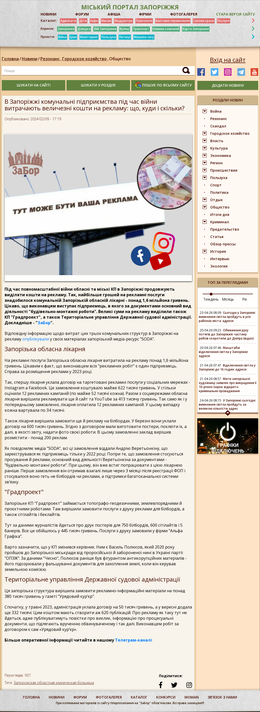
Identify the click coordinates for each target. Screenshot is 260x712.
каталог (139, 697)
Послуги (223, 21)
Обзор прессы (223, 244)
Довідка (83, 29)
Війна (62, 37)
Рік (244, 299)
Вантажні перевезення (173, 21)
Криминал (219, 221)
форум (80, 697)
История (218, 251)
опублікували (35, 339)
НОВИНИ (48, 14)
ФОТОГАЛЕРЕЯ (183, 14)
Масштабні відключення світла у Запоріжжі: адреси (223, 352)
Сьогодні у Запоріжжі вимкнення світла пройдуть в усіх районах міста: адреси (227, 316)
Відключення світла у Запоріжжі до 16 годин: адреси (227, 367)
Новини (29, 58)
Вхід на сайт (228, 59)
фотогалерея (109, 697)
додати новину (228, 85)
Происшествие (223, 170)
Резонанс (51, 58)
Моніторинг (89, 37)
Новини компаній (166, 29)
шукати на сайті (34, 85)
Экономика (220, 155)
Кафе (94, 21)
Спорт (216, 185)
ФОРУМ (82, 14)
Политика (219, 192)
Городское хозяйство (85, 58)
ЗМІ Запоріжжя (105, 29)
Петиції (125, 37)
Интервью (219, 258)
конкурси (165, 697)
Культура (219, 148)
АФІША (114, 14)
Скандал (218, 126)
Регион (216, 162)
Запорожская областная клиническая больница (54, 682)
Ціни (73, 37)
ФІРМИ (145, 14)
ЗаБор (44, 322)
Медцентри (124, 21)
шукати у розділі (98, 85)
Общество (120, 58)
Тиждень (211, 299)
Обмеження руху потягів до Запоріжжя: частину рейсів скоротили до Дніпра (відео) (226, 334)
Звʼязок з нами (222, 697)
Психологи (144, 21)
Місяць (228, 299)
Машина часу (144, 37)
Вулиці (124, 29)
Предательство (224, 229)
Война (216, 111)
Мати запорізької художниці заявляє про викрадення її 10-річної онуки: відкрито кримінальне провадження (227, 385)
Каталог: (49, 21)
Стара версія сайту (235, 14)
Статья (216, 236)
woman (191, 697)
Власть (216, 140)
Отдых (216, 199)
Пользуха (108, 37)
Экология (219, 266)
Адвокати (68, 21)
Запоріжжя (66, 29)
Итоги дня (219, 214)
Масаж (106, 21)
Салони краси (203, 21)
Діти (83, 21)
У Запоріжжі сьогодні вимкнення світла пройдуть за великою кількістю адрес (227, 404)
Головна (10, 58)
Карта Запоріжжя (196, 29)
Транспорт (141, 29)
